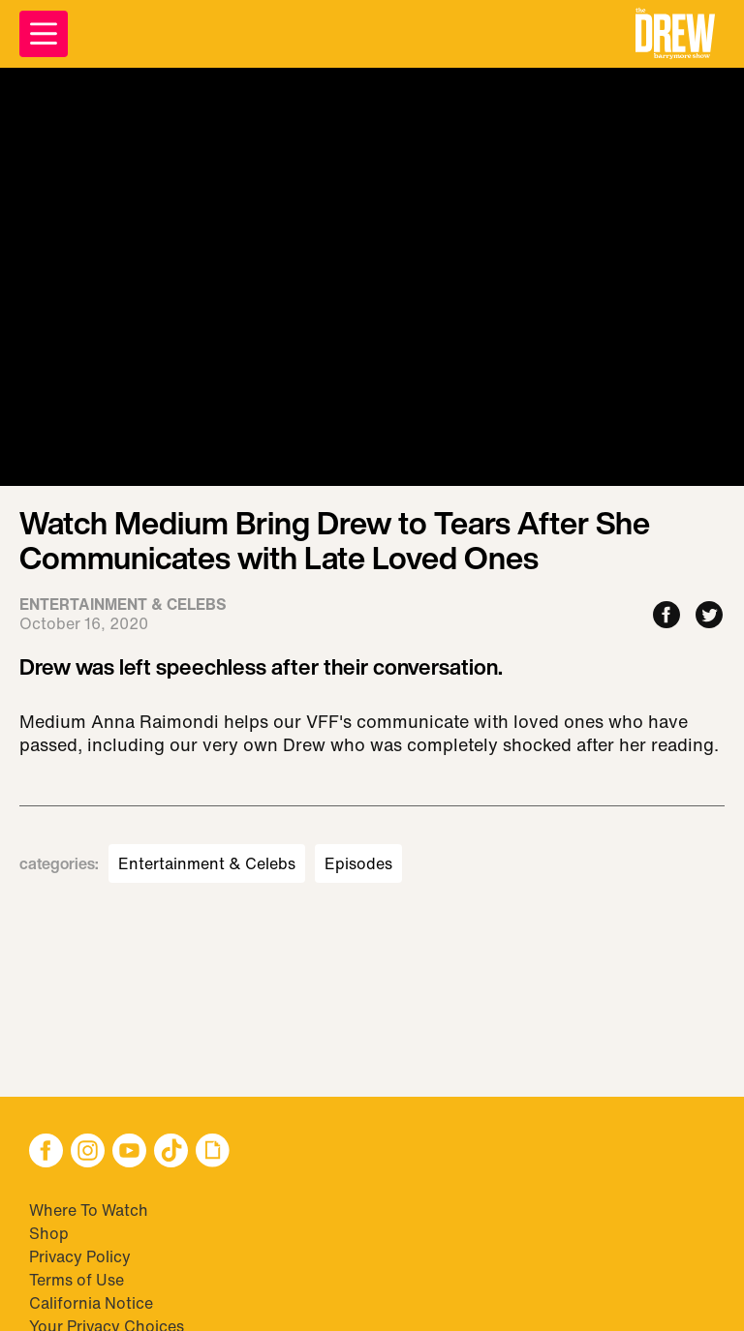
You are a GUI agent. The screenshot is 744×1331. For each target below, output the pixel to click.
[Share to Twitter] (709, 616)
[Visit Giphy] (213, 1152)
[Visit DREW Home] (675, 34)
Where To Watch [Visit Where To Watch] (88, 1210)
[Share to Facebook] (666, 616)
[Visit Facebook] (46, 1152)
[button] (675, 34)
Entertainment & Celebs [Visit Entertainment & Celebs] (206, 863)
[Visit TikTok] (171, 1152)
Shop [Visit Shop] (49, 1233)
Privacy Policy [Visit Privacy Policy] (80, 1256)
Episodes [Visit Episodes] (358, 863)
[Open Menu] (43, 34)
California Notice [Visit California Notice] (91, 1303)
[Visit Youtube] (129, 1152)
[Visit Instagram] (88, 1152)
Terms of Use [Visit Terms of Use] (76, 1279)
